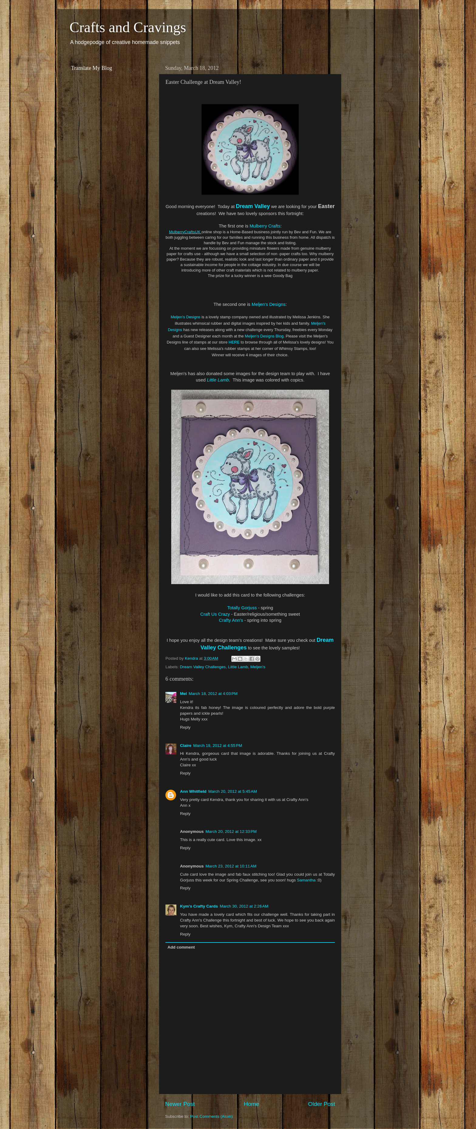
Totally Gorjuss (242, 607)
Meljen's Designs (269, 304)
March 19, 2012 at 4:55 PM (217, 745)
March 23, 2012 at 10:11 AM (231, 866)
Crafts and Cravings (128, 27)
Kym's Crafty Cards (199, 906)
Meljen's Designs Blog (264, 336)
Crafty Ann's (231, 620)
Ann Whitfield (193, 791)
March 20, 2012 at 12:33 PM (231, 831)
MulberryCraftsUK (185, 232)
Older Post (321, 1104)
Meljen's (257, 667)
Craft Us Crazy (215, 614)
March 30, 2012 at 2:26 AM (244, 906)
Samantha (306, 880)
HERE (234, 342)
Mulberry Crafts (265, 226)
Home (251, 1104)
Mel (183, 693)
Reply (185, 727)
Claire (186, 745)
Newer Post (180, 1104)
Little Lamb (218, 380)
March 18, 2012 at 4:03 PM (213, 693)
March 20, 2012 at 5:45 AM (232, 791)
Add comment (181, 947)
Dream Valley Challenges (203, 667)
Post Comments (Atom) (211, 1116)
